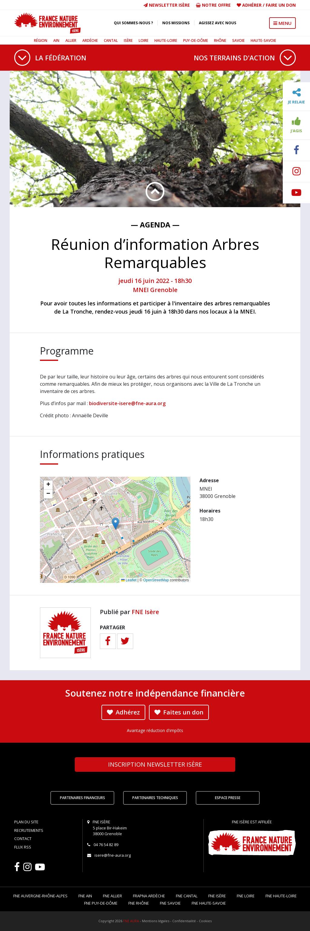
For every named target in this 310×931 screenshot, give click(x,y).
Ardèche (90, 40)
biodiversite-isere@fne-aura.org (127, 403)
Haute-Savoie (263, 40)
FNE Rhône (138, 903)
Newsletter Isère (166, 5)
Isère (128, 40)
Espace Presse (227, 797)
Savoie (238, 40)
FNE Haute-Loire (281, 896)
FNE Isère (145, 612)
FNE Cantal (186, 896)
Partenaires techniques (155, 797)
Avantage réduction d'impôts (155, 730)
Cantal (111, 40)
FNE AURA (131, 921)
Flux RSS (22, 847)
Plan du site (26, 822)
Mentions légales (155, 921)
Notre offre (213, 5)
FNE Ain (85, 896)
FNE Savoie (170, 903)
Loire (143, 40)
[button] (115, 523)
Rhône (220, 40)
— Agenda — (155, 225)
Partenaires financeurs (82, 797)
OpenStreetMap (156, 580)
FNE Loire (246, 896)
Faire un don (281, 5)
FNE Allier (112, 896)
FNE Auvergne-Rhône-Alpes (40, 896)
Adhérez (123, 712)
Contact (22, 838)
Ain (56, 40)
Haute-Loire (165, 40)
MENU (282, 23)
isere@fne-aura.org (112, 855)
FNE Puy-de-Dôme (100, 903)
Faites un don (178, 712)
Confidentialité (184, 921)
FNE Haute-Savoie (209, 903)
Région (40, 40)
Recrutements (28, 830)
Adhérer (252, 5)
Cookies (205, 921)
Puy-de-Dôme (195, 40)
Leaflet (129, 580)
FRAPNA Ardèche (149, 896)
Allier (70, 40)
